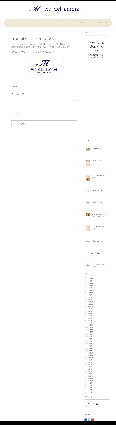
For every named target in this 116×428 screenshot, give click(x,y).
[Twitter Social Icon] (89, 419)
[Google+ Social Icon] (92, 419)
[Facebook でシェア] (12, 93)
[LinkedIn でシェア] (23, 93)
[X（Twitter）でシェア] (18, 93)
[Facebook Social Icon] (85, 419)
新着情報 (14, 86)
